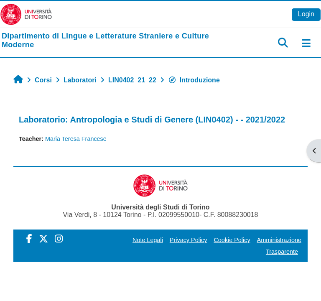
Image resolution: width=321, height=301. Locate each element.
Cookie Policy (232, 240)
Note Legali (147, 240)
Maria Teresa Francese (76, 138)
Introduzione (194, 80)
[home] (107, 41)
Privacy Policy (188, 240)
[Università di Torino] (26, 14)
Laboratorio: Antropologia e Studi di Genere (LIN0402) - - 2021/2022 (152, 119)
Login (306, 14)
